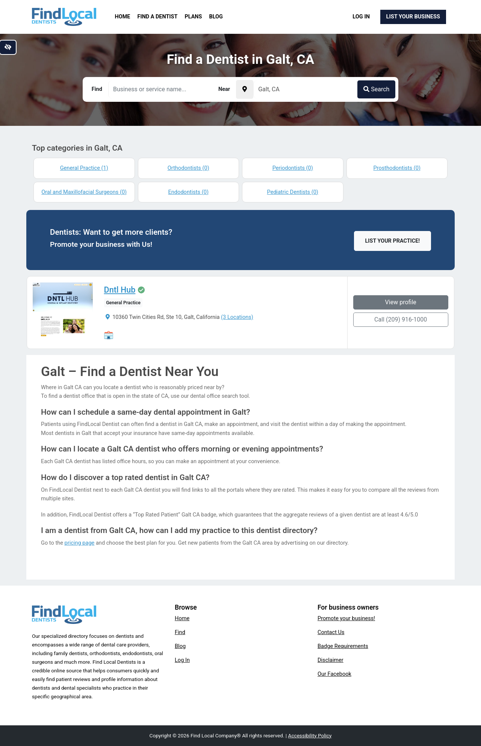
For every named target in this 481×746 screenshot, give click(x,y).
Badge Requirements (343, 646)
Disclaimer (330, 660)
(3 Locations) (237, 317)
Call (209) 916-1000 (401, 319)
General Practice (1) (84, 168)
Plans (193, 17)
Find (180, 632)
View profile (401, 302)
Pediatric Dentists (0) (292, 192)
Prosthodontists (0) (396, 168)
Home (122, 17)
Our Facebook (334, 673)
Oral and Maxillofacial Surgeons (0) (84, 192)
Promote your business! (346, 618)
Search (376, 89)
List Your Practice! (392, 241)
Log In (361, 16)
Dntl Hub (119, 290)
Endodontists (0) (188, 192)
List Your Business (413, 16)
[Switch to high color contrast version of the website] (8, 47)
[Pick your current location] (244, 89)
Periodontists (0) (292, 168)
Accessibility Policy (310, 735)
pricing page (80, 542)
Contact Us (331, 632)
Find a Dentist (158, 17)
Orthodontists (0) (188, 168)
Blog (216, 17)
